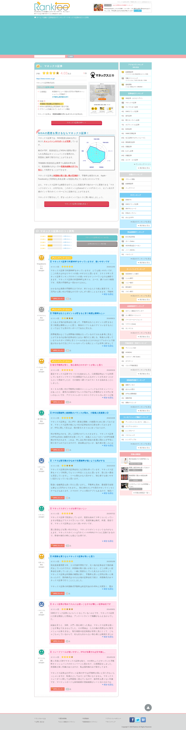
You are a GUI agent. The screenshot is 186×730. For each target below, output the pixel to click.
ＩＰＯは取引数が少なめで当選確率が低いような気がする (78, 461)
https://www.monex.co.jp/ (45, 79)
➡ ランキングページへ (142, 164)
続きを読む (109, 294)
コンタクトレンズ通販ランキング (135, 417)
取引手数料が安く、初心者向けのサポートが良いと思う (77, 365)
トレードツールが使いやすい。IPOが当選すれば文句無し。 (79, 652)
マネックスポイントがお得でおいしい (69, 509)
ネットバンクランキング (136, 269)
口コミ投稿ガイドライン (66, 722)
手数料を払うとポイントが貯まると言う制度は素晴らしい (78, 313)
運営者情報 (62, 718)
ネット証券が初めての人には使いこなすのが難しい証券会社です (81, 604)
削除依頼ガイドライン (89, 722)
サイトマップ (110, 722)
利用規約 (85, 718)
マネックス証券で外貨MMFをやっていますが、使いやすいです (80, 262)
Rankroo (135, 727)
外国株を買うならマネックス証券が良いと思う (73, 556)
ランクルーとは (40, 718)
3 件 (67, 236)
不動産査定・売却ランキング (135, 343)
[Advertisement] (93, 36)
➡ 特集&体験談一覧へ (141, 493)
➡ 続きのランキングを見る (141, 222)
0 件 (67, 242)
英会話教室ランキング (135, 232)
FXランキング (135, 195)
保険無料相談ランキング (136, 380)
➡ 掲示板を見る (144, 168)
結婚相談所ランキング (135, 306)
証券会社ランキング (135, 93)
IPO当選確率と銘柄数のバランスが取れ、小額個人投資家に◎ (80, 413)
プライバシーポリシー (113, 718)
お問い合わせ (39, 722)
